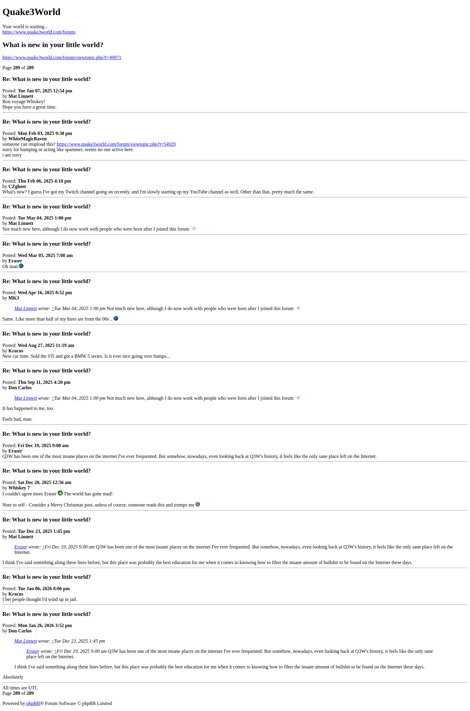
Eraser (21, 546)
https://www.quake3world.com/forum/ (39, 31)
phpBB (33, 703)
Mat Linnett (25, 308)
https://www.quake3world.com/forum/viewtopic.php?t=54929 (116, 144)
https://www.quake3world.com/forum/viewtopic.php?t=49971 (61, 57)
